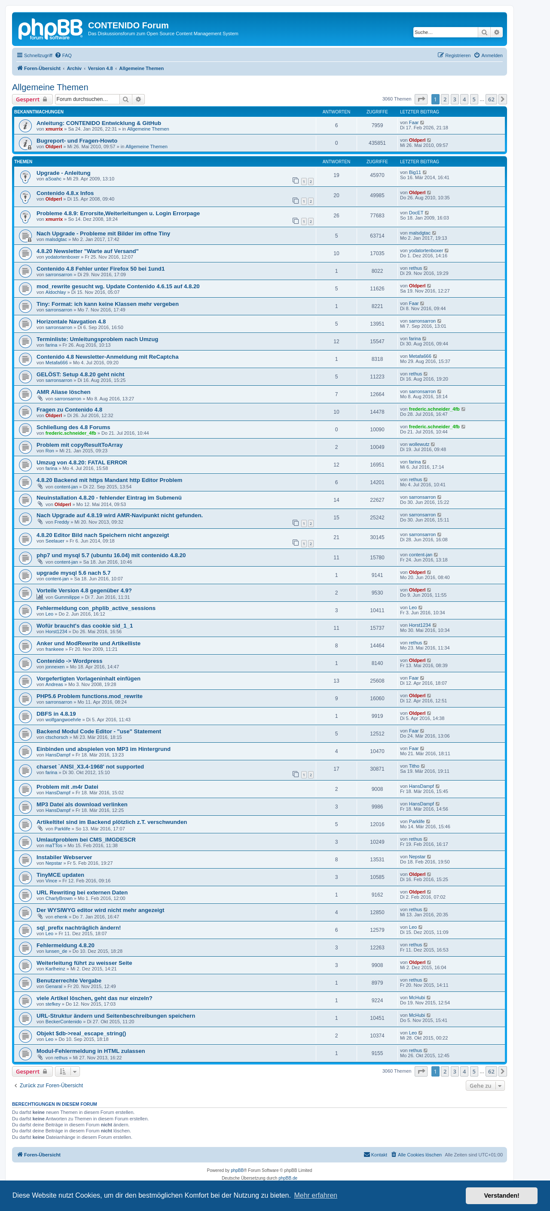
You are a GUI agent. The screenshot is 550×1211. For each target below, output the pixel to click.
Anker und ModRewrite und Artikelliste (89, 643)
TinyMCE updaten (60, 875)
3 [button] (454, 99)
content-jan (66, 486)
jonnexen (55, 666)
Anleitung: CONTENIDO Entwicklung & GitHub (99, 123)
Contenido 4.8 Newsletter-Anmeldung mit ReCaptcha (107, 357)
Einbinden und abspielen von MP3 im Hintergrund (104, 749)
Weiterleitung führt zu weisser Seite (84, 963)
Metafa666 (57, 362)
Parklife (62, 828)
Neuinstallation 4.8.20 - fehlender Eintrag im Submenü (109, 497)
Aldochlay (56, 292)
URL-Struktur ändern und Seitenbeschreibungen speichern (116, 1016)
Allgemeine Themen (50, 87)
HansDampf (58, 754)
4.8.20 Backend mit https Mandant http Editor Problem (109, 480)
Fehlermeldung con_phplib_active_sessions (96, 608)
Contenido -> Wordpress (69, 661)
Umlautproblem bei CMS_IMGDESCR (86, 839)
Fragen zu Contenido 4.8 (69, 409)
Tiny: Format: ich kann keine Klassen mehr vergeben (108, 304)
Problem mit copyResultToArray (80, 445)
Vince (51, 880)
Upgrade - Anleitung (64, 173)
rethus (415, 268)
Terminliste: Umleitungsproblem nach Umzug (97, 339)
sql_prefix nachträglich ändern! (79, 927)
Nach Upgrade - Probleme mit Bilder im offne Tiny (103, 233)
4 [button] (464, 99)
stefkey (53, 1004)
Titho (414, 766)
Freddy (62, 522)
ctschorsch (57, 737)
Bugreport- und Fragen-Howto (77, 140)
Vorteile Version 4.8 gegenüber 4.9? (84, 590)
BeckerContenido (64, 1021)
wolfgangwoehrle (63, 719)
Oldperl (54, 146)
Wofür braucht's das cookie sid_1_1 (85, 625)
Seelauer (55, 540)
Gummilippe (67, 597)
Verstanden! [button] (501, 1195)
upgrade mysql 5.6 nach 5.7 (73, 573)
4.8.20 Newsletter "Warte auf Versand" (88, 251)
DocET (416, 212)
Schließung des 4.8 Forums (73, 427)
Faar (414, 122)
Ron (50, 450)
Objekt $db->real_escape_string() (81, 1033)
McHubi (417, 997)
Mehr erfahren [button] (315, 1195)
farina (52, 345)
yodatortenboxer (63, 256)
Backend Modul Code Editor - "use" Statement (99, 731)
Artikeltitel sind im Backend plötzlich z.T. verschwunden (112, 822)
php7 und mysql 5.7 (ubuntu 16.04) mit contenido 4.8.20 (111, 555)
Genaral (54, 986)
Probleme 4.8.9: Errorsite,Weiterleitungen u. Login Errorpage (118, 213)
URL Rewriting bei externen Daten (82, 892)
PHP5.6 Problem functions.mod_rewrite (90, 696)
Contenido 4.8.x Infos (65, 193)
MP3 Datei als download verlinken (82, 804)
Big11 (415, 172)
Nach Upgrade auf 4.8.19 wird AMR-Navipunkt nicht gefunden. (120, 515)
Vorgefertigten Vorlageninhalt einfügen (89, 678)
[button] (421, 99)
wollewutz (419, 444)
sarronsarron (59, 274)
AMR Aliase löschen (64, 392)
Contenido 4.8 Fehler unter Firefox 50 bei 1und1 (101, 268)
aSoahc (53, 178)
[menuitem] (63, 55)
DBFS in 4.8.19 (56, 714)
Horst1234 (56, 631)
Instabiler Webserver (64, 857)
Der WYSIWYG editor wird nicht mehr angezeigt (101, 910)
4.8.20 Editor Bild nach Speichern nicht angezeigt (103, 535)
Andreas (54, 684)
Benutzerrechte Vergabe (69, 980)
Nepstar (54, 863)
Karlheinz (55, 968)
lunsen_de (56, 951)
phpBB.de (287, 1178)
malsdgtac (56, 239)
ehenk (61, 916)
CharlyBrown (59, 898)
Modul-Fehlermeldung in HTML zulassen (91, 1051)
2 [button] (444, 99)
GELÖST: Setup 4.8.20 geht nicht (80, 374)
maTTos (54, 845)
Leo (49, 613)
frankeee (55, 649)
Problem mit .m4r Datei (67, 787)
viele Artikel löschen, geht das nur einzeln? (95, 998)
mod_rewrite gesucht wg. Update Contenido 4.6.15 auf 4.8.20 (118, 286)
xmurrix (54, 128)
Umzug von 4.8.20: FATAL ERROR (82, 462)
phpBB (237, 1170)
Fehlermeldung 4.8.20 (66, 945)
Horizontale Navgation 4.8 (71, 321)
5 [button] (474, 99)
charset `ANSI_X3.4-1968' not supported (90, 766)
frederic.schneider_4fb (434, 409)
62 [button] (491, 99)
